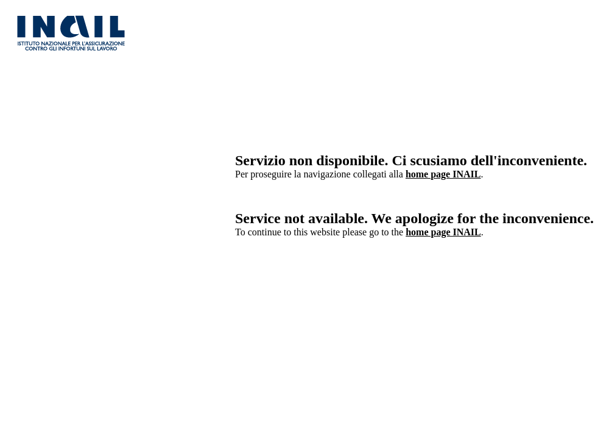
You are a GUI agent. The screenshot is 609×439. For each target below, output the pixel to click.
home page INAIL (443, 174)
